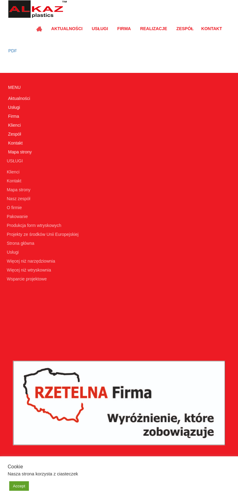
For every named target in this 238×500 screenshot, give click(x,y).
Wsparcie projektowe (26, 278)
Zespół (185, 28)
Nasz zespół (17, 198)
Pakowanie (16, 216)
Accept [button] (19, 486)
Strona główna (20, 243)
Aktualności (67, 28)
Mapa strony (19, 151)
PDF (11, 50)
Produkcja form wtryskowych (33, 225)
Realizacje (153, 28)
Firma (124, 28)
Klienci (14, 125)
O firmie (13, 207)
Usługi (100, 28)
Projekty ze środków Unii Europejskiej (41, 234)
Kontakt (211, 28)
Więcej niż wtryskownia (28, 270)
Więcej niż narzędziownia (30, 261)
